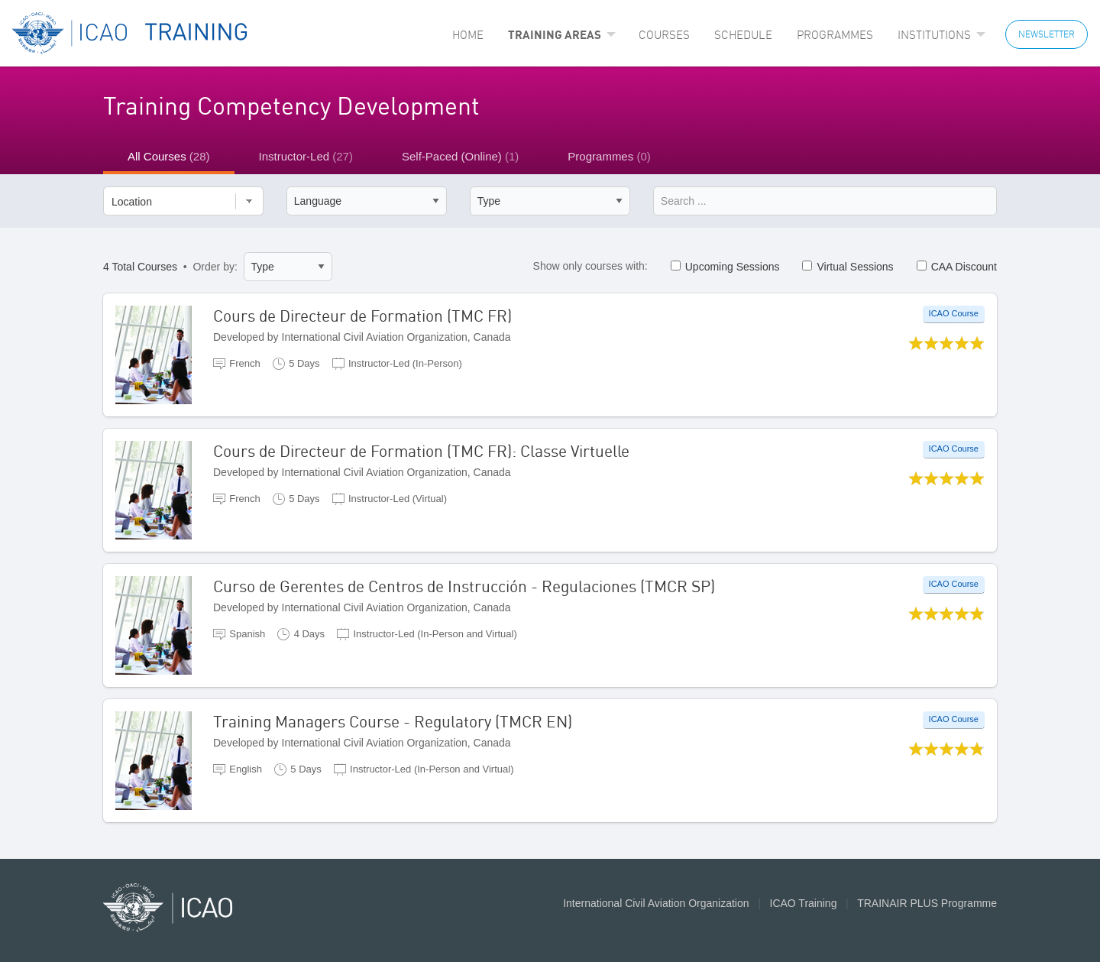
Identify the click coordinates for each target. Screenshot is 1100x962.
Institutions (934, 35)
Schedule (743, 35)
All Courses (169, 156)
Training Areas (554, 34)
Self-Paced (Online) (460, 156)
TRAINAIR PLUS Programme (927, 903)
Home (468, 35)
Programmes (835, 35)
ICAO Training (803, 903)
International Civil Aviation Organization (656, 903)
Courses (664, 35)
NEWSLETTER (1046, 34)
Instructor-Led (306, 156)
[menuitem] (468, 35)
